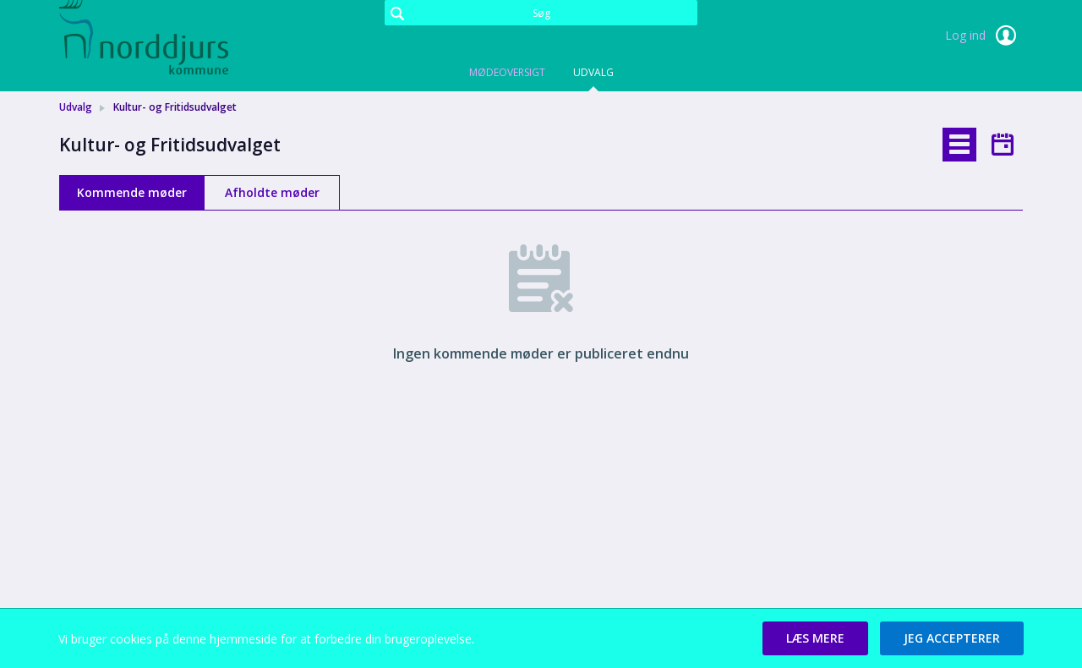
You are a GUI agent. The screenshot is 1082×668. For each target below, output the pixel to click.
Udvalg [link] (75, 107)
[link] (143, 37)
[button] (815, 638)
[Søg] (541, 12)
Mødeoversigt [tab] (507, 72)
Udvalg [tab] (593, 72)
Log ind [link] (984, 35)
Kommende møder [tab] (132, 192)
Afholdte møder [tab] (272, 192)
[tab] (959, 145)
